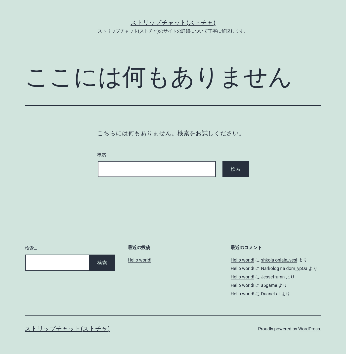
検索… (104, 154)
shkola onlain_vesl (279, 260)
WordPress (309, 328)
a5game (269, 285)
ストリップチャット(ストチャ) (173, 22)
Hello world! (139, 260)
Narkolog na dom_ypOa (284, 268)
